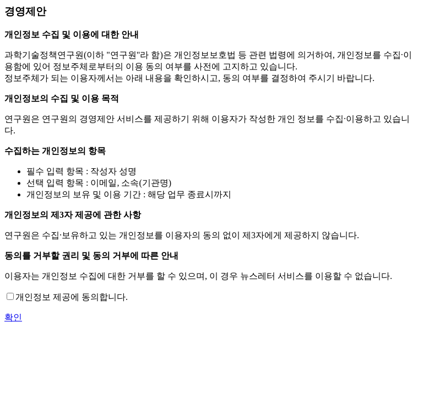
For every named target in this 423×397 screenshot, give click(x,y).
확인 (13, 317)
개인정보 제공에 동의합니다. (71, 297)
